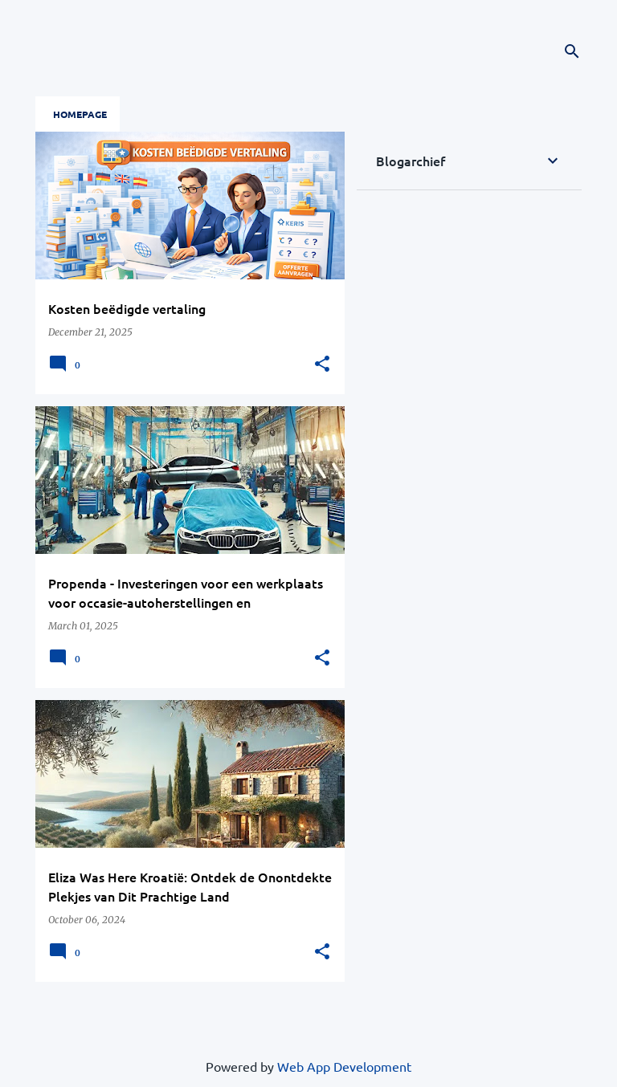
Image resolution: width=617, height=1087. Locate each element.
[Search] (572, 51)
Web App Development (344, 1066)
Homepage (80, 114)
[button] (322, 364)
